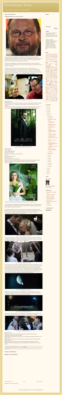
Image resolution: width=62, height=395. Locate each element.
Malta (46, 85)
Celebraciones (47, 61)
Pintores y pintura (50, 91)
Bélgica (55, 57)
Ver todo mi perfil (48, 187)
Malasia (53, 84)
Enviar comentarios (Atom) (13, 383)
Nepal (51, 89)
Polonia (52, 92)
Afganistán (47, 54)
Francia (55, 73)
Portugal (56, 92)
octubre (49, 151)
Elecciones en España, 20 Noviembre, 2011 (52, 125)
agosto (49, 155)
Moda (55, 85)
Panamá (51, 90)
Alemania (51, 54)
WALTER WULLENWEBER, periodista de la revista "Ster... (52, 131)
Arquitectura (52, 56)
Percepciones (49, 205)
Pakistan (47, 90)
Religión (48, 93)
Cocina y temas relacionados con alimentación (51, 65)
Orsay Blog (48, 203)
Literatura (47, 80)
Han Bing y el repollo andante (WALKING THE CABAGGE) (52, 143)
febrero (49, 164)
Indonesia (47, 76)
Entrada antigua (39, 381)
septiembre (50, 153)
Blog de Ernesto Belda (50, 197)
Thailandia (54, 96)
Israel (48, 77)
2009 (48, 170)
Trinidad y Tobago (49, 97)
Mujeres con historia (49, 86)
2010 (48, 168)
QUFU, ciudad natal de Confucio (51, 127)
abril (49, 161)
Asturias (47, 57)
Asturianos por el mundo (51, 194)
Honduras (48, 75)
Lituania (54, 80)
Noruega (54, 89)
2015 (48, 108)
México (50, 85)
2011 (48, 114)
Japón (56, 77)
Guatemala (47, 74)
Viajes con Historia (50, 99)
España (48, 70)
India (55, 75)
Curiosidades (48, 67)
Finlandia (47, 73)
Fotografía (50, 73)
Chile (52, 61)
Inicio (24, 381)
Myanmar (47, 88)
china (56, 61)
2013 (48, 111)
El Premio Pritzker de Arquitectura (51, 122)
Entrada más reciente (8, 381)
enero (49, 166)
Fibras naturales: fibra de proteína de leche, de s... (52, 134)
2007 (48, 173)
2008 (48, 171)
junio (49, 158)
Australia (51, 57)
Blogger (41, 389)
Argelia (52, 55)
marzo (49, 163)
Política (47, 92)
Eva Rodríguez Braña (18, 5)
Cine (9, 348)
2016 (48, 106)
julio (49, 156)
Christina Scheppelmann (51, 198)
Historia (51, 74)
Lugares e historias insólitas (51, 81)
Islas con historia (53, 76)
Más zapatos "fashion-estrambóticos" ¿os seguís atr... (52, 137)
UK (54, 98)
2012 (48, 113)
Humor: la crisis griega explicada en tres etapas (52, 149)
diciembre (49, 116)
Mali (55, 84)
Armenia (48, 56)
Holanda (56, 74)
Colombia (54, 66)
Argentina (55, 55)
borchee (31, 389)
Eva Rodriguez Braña (50, 186)
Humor (52, 75)
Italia (52, 77)
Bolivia (47, 58)
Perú (55, 90)
